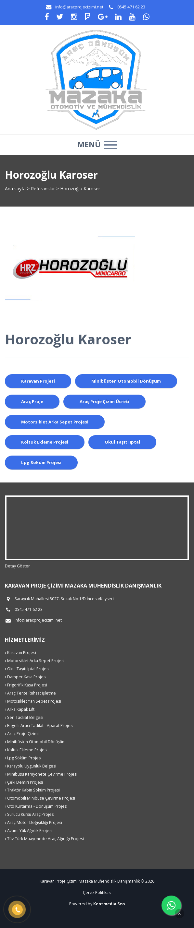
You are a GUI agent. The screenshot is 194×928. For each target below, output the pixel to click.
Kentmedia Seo (109, 904)
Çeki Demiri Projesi (24, 782)
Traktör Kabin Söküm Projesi (32, 790)
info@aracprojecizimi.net (79, 7)
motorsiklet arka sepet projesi (54, 422)
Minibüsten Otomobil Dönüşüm (35, 741)
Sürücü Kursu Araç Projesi (30, 814)
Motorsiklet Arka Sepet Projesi (34, 660)
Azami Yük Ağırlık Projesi (28, 830)
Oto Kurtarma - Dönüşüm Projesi (36, 806)
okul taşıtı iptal (122, 442)
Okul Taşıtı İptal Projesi (27, 669)
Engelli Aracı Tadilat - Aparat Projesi (39, 725)
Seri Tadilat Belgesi (24, 717)
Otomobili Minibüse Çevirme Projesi (40, 798)
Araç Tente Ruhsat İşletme (30, 693)
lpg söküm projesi (41, 462)
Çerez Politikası (97, 892)
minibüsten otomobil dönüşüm (126, 381)
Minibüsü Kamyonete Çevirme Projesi (41, 774)
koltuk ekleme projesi (44, 442)
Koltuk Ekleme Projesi (26, 750)
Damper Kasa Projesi (25, 677)
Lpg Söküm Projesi (23, 758)
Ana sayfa (15, 188)
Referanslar (43, 188)
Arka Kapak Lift (19, 709)
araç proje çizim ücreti (104, 401)
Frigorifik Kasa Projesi (26, 685)
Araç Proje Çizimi (22, 733)
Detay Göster (17, 566)
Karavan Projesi (20, 652)
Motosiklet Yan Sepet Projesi (33, 701)
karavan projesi (38, 381)
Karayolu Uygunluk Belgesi (30, 766)
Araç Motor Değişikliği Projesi (33, 822)
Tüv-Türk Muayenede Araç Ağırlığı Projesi (44, 838)
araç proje (32, 401)
